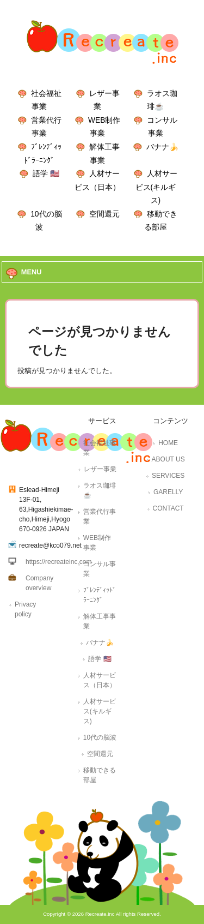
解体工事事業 (99, 621)
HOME (168, 443)
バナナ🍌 (162, 146)
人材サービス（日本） (99, 680)
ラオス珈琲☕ (99, 490)
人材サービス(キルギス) (156, 187)
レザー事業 (100, 469)
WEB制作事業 (97, 542)
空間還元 (104, 213)
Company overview (39, 583)
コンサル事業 (99, 569)
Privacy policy (25, 609)
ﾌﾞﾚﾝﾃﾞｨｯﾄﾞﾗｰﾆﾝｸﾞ (99, 595)
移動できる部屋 (99, 775)
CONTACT (168, 508)
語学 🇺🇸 (46, 173)
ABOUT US (168, 459)
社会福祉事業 (99, 448)
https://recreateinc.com (58, 562)
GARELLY (168, 492)
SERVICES (168, 475)
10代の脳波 (99, 737)
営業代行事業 (99, 516)
